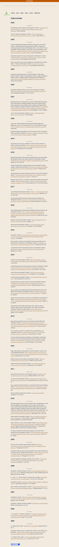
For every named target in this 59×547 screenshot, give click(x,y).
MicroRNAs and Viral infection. (31, 526)
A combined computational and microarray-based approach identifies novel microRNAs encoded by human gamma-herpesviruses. (28, 515)
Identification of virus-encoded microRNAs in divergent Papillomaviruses (27, 160)
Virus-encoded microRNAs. (38, 393)
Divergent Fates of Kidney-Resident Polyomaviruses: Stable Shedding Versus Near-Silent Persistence (29, 29)
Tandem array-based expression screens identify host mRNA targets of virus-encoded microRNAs (29, 460)
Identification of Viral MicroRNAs (39, 503)
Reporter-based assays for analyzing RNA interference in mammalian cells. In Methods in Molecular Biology (29, 424)
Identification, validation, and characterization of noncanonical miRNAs (27, 249)
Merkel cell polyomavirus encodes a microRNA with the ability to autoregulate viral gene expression (28, 446)
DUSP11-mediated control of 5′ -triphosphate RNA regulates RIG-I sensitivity (28, 126)
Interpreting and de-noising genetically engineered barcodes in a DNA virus (28, 91)
